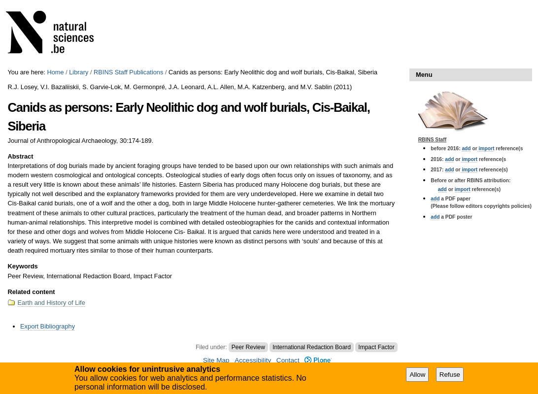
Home (55, 72)
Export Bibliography (47, 326)
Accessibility (253, 360)
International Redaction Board (311, 347)
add (466, 148)
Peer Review (248, 347)
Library (78, 72)
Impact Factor (376, 347)
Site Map (216, 360)
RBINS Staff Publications (128, 72)
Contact (288, 360)
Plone (318, 360)
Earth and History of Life (51, 302)
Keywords (22, 266)
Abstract (20, 156)
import (486, 148)
